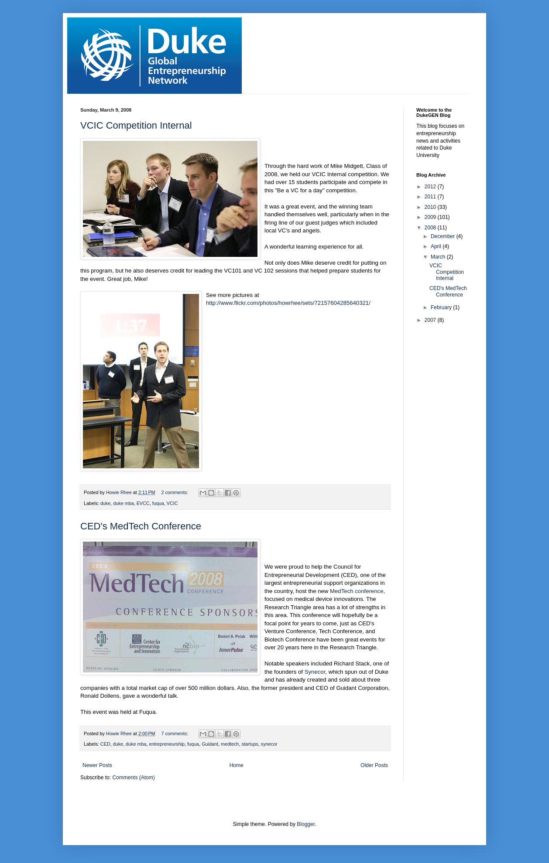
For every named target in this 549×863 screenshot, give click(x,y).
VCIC (172, 503)
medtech (230, 744)
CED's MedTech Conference (140, 526)
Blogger (306, 824)
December (443, 236)
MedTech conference (356, 591)
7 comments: (175, 733)
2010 (431, 207)
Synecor (315, 672)
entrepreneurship (167, 744)
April (437, 246)
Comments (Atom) (133, 777)
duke (105, 503)
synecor (269, 744)
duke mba (123, 503)
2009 (431, 217)
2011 (431, 197)
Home (237, 765)
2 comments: (175, 492)
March (439, 257)
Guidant (210, 744)
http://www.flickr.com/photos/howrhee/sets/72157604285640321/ (288, 303)
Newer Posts (97, 765)
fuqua (158, 503)
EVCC (143, 503)
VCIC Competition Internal (136, 125)
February (442, 307)
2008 (431, 228)
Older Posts (374, 765)
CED (105, 744)
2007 (431, 320)
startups (249, 744)
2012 (431, 187)
